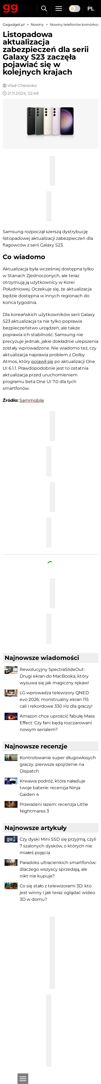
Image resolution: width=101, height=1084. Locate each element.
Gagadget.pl (14, 25)
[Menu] (58, 8)
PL (90, 9)
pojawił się (42, 361)
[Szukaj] (44, 8)
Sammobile (31, 400)
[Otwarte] (23, 1078)
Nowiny (37, 25)
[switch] (74, 8)
